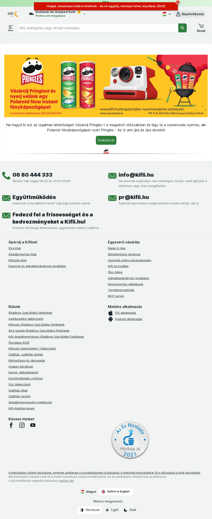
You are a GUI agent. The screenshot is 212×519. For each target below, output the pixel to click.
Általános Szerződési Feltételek (30, 312)
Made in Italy (117, 248)
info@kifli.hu (136, 175)
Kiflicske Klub (17, 260)
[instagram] (22, 425)
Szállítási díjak (18, 390)
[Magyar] (166, 14)
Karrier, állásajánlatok (23, 372)
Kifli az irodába (118, 266)
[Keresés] (182, 27)
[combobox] (97, 27)
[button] (190, 14)
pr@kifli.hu (134, 197)
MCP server (116, 296)
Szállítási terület (19, 396)
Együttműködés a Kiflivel (25, 378)
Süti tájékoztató (19, 384)
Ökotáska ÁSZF (19, 342)
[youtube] (32, 425)
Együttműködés (34, 197)
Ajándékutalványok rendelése (128, 278)
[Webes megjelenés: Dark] (130, 510)
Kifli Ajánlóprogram (21, 408)
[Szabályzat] (106, 140)
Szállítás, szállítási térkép (25, 354)
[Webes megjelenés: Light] (111, 510)
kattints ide (66, 480)
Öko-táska (115, 272)
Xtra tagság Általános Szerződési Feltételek (38, 330)
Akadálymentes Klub (22, 254)
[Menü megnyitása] (10, 27)
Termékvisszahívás (121, 290)
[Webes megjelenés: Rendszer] (90, 510)
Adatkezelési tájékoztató (25, 318)
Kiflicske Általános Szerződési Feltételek (36, 324)
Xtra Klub (14, 248)
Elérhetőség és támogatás (26, 360)
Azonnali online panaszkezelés (129, 260)
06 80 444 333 (32, 175)
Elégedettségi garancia (124, 254)
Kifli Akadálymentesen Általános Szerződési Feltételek (46, 336)
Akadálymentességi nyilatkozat (30, 402)
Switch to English (116, 491)
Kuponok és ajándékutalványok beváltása (37, 266)
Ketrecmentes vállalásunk (125, 284)
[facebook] (11, 425)
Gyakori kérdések (20, 366)
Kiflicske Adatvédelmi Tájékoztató (32, 348)
